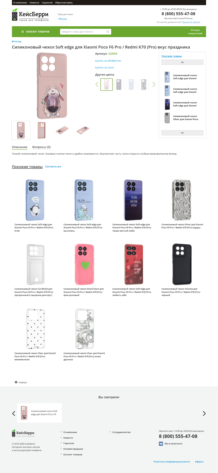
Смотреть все (53, 166)
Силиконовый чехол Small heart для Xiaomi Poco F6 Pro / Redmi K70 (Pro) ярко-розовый (84, 292)
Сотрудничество (121, 432)
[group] (106, 84)
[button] (96, 84)
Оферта (199, 461)
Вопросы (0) (41, 147)
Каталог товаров (35, 31)
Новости (34, 2)
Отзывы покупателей (195, 31)
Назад (16, 41)
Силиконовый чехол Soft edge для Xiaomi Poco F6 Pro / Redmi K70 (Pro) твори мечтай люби (131, 227)
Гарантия (47, 2)
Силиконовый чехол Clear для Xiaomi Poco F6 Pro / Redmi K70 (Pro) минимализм (35, 356)
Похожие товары (27, 166)
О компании (20, 2)
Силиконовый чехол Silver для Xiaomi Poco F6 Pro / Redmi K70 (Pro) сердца (182, 226)
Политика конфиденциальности (171, 461)
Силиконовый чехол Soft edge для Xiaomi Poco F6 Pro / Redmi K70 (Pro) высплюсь (83, 227)
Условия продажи (73, 448)
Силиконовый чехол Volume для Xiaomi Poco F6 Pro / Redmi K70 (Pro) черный (180, 292)
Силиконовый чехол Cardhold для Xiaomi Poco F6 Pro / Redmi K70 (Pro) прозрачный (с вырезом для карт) (33, 292)
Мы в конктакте (170, 444)
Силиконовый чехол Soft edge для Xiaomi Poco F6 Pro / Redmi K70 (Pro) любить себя (131, 292)
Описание (19, 147)
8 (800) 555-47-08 (178, 13)
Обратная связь (64, 2)
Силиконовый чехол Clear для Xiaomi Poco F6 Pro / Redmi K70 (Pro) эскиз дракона (84, 356)
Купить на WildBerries (108, 60)
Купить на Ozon (104, 67)
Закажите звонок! (191, 22)
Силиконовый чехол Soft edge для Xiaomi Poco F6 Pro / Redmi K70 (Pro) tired (33, 227)
